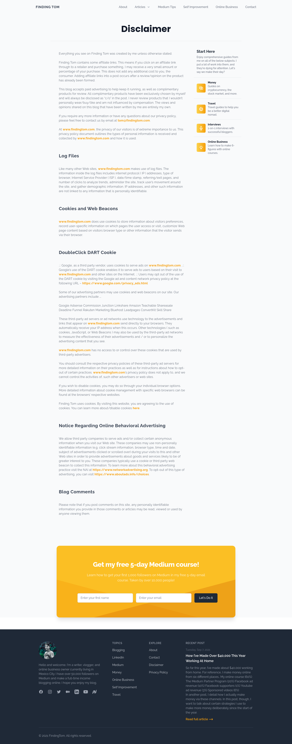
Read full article (199, 719)
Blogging (118, 650)
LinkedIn (118, 657)
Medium (118, 665)
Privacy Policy (158, 672)
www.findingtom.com (79, 129)
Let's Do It (206, 598)
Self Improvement (195, 7)
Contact (250, 7)
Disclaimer (156, 665)
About (123, 7)
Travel (116, 694)
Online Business (227, 7)
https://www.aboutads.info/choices (122, 474)
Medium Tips (167, 7)
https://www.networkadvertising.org (120, 470)
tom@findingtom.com (134, 120)
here (136, 408)
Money (117, 672)
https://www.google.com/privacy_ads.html (115, 283)
